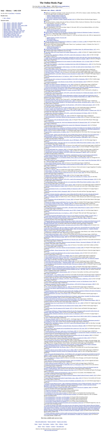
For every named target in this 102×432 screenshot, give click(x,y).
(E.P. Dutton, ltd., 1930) (58, 85)
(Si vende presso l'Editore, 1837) (57, 167)
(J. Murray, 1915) (67, 152)
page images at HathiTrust (53, 40)
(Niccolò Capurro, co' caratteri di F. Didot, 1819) (67, 337)
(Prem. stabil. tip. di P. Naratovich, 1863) (67, 157)
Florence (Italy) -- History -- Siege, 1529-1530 (14, 30)
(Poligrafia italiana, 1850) (59, 262)
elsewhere (18, 13)
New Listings (46, 424)
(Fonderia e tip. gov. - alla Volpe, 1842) (72, 268)
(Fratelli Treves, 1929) (55, 109)
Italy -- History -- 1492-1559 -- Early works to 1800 (15, 25)
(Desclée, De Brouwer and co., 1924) (69, 102)
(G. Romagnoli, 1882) (57, 191)
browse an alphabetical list (44, 7)
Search (40, 424)
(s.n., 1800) (57, 363)
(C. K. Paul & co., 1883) (59, 76)
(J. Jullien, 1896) (61, 349)
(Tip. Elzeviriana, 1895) (72, 160)
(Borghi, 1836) (55, 145)
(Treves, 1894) (56, 340)
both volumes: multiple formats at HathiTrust (57, 18)
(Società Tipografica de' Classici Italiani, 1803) (65, 205)
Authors (52, 424)
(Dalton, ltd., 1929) (57, 115)
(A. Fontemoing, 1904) (66, 79)
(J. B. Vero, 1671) (63, 288)
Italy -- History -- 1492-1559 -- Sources (12, 28)
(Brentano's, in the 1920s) (72, 385)
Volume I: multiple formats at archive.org (56, 15)
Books (39, 426)
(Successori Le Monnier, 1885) (65, 325)
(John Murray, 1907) (68, 137)
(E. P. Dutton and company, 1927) (70, 104)
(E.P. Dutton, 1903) (67, 113)
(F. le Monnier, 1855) (51, 196)
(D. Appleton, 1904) (68, 387)
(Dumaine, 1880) (58, 203)
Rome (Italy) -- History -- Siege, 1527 (12, 36)
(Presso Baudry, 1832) (53, 234)
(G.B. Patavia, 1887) (61, 331)
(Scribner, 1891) (58, 119)
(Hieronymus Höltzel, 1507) (62, 298)
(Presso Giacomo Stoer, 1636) (56, 250)
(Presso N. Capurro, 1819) (69, 207)
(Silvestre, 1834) (51, 99)
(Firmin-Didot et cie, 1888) (71, 96)
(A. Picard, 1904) (69, 61)
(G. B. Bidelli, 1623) (58, 255)
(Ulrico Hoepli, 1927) (58, 293)
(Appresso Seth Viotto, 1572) (61, 370)
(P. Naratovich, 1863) (63, 188)
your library (11, 13)
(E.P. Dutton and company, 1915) (71, 179)
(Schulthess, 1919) (64, 360)
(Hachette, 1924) (65, 81)
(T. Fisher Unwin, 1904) (60, 266)
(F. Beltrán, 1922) (57, 132)
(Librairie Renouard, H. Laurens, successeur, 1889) (62, 90)
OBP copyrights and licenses (50, 430)
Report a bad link (52, 421)
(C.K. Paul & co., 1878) (58, 213)
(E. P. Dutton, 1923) (67, 176)
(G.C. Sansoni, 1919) (54, 274)
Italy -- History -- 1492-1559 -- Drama (12, 24)
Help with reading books (41, 421)
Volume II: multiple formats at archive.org (56, 16)
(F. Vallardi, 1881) (60, 107)
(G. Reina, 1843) (53, 171)
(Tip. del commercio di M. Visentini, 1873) (59, 308)
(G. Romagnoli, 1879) (64, 313)
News (43, 426)
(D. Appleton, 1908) (68, 335)
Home (36, 424)
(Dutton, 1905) (66, 323)
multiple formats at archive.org (54, 25)
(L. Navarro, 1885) (62, 146)
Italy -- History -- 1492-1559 (54, 10)
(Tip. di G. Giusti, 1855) (64, 172)
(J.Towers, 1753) (54, 72)
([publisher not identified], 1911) (64, 380)
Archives (53, 426)
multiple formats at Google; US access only (56, 24)
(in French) (50, 391)
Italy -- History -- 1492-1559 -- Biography (13, 23)
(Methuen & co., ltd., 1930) (59, 84)
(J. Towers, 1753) (57, 245)
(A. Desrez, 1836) (60, 184)
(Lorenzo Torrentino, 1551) (64, 253)
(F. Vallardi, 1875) (68, 225)
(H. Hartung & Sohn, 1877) (67, 122)
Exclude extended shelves (63, 6)
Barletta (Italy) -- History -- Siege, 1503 (13, 29)
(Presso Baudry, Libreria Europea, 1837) (57, 272)
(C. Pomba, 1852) (64, 210)
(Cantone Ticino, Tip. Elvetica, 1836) (57, 347)
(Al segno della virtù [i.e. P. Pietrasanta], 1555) (64, 364)
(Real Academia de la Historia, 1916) (72, 129)
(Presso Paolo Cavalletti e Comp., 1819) (71, 142)
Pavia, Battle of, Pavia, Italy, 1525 (11, 34)
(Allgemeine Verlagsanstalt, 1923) (67, 125)
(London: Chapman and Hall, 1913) (60, 19)
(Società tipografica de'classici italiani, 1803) (66, 164)
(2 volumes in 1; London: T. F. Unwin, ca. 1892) (66, 41)
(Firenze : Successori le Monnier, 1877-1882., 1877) (72, 242)
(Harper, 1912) (70, 66)
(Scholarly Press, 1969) (60, 100)
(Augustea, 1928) (55, 149)
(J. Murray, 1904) (67, 218)
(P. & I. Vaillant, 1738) (56, 231)
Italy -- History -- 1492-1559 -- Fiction (12, 26)
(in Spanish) (56, 401)
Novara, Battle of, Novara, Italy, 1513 (12, 33)
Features (48, 426)
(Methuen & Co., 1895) (68, 64)
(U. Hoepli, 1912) (64, 117)
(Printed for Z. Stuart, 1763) (56, 186)
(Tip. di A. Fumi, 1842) (61, 202)
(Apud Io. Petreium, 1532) (71, 229)
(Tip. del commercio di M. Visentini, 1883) (63, 305)
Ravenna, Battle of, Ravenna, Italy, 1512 (13, 35)
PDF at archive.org (51, 39)
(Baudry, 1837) (63, 140)
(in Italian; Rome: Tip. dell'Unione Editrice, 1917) (70, 49)
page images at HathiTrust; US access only (56, 31)
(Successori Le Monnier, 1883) (65, 264)
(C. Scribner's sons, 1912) (72, 110)
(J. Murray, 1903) (67, 54)
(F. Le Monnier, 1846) (52, 169)
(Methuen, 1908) (59, 150)
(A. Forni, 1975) (57, 257)
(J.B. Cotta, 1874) (66, 328)
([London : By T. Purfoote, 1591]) (71, 413)
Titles (56, 424)
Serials (65, 424)
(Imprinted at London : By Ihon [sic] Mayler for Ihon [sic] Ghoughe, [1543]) (72, 408)
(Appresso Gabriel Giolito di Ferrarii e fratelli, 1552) (70, 375)
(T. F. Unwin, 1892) (59, 199)
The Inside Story (60, 426)
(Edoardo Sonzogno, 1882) (54, 163)
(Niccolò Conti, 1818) (63, 239)
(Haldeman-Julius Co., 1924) (57, 286)
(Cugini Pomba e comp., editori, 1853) (63, 378)
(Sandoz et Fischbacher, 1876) (72, 332)
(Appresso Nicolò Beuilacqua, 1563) (58, 372)
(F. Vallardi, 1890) (57, 175)
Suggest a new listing (62, 421)
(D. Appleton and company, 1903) (71, 276)
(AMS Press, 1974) (68, 278)
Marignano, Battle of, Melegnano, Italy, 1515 (14, 31)
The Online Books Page (51, 2)
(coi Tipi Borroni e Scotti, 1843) (70, 281)
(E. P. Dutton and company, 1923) (71, 92)
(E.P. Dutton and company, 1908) (70, 284)
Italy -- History (7, 18)
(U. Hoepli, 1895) (64, 73)
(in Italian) (56, 393)
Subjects (61, 424)
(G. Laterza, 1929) (52, 70)
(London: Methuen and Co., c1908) (63, 52)
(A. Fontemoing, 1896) (73, 316)
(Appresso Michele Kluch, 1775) (57, 69)
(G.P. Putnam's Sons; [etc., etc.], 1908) (64, 303)
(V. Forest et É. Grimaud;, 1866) (72, 58)
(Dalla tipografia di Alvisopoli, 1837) (72, 222)
